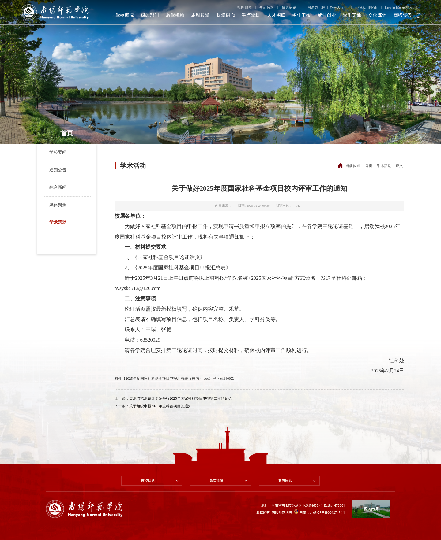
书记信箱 (266, 7)
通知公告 (57, 170)
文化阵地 (377, 15)
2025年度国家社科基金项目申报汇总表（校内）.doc (167, 378)
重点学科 (251, 15)
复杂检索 (405, 7)
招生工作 (301, 15)
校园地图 (244, 7)
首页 (368, 166)
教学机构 (175, 15)
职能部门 (150, 15)
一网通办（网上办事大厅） (326, 7)
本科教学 (200, 15)
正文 (399, 166)
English (391, 7)
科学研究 (226, 15)
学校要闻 (57, 152)
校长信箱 (289, 7)
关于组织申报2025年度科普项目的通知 (160, 406)
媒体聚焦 (57, 205)
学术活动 (57, 222)
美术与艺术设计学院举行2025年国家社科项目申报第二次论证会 (180, 398)
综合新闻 (57, 187)
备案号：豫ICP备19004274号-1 (319, 511)
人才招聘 (276, 15)
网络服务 (402, 15)
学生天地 (352, 15)
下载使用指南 (367, 7)
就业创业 (327, 15)
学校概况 (124, 15)
